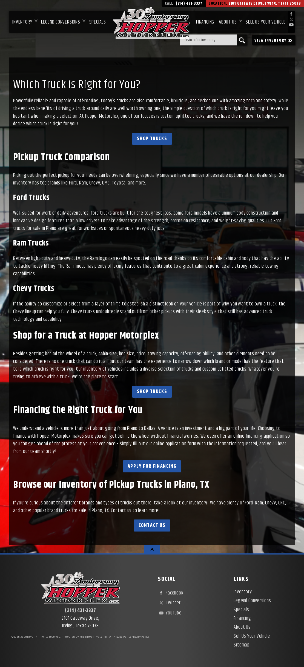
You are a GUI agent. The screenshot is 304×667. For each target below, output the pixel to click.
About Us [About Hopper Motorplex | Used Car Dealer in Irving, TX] (228, 22)
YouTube (169, 613)
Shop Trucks (152, 139)
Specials (97, 22)
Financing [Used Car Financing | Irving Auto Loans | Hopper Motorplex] (205, 22)
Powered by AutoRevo (78, 637)
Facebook (170, 593)
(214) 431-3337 (80, 610)
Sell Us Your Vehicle (265, 22)
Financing (242, 618)
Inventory (22, 22)
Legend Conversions (252, 601)
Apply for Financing (152, 466)
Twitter (169, 603)
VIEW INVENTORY (273, 40)
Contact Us (152, 525)
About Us (242, 627)
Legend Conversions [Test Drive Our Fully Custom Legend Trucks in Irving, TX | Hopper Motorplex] (60, 22)
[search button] (242, 39)
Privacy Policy (102, 637)
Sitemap (241, 645)
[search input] (208, 39)
